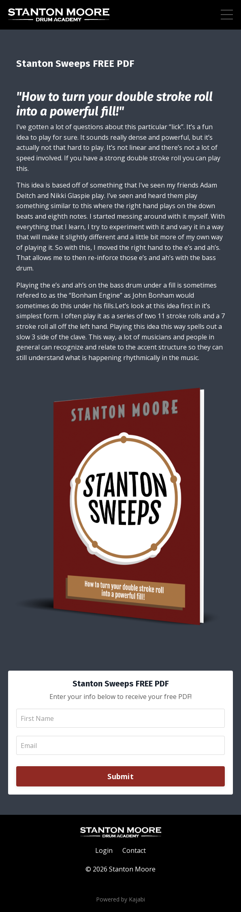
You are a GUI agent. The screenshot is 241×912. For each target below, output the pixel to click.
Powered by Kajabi (120, 899)
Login (104, 850)
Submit (120, 776)
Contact (134, 850)
